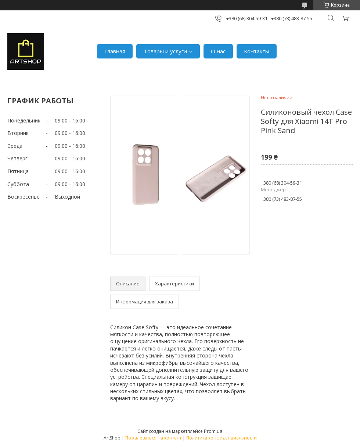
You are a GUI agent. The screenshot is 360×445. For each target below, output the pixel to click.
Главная (114, 51)
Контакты (256, 51)
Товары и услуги (165, 51)
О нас (218, 51)
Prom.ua (213, 431)
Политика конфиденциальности (221, 438)
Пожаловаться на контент (153, 438)
